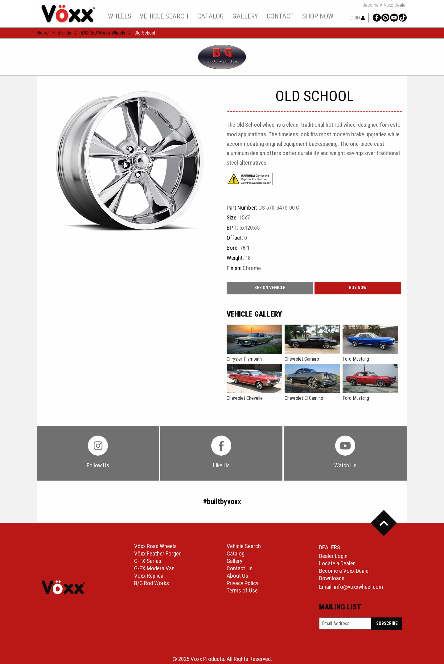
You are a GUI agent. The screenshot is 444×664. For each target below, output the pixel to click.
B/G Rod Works (151, 583)
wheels (119, 16)
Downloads (331, 578)
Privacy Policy (242, 583)
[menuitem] (119, 16)
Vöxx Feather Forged (158, 553)
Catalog (236, 553)
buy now (358, 287)
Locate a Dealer (337, 563)
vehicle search (164, 16)
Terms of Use (242, 590)
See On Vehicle (270, 287)
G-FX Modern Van (154, 568)
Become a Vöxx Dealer (385, 5)
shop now (317, 16)
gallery (245, 16)
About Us (237, 575)
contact (280, 16)
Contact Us (240, 568)
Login (357, 18)
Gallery (234, 560)
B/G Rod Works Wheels (102, 33)
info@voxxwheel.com (358, 586)
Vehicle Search (244, 546)
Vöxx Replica (148, 575)
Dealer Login (333, 555)
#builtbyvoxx (222, 501)
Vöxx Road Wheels (155, 546)
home (43, 33)
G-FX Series (147, 560)
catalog (210, 16)
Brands (64, 33)
